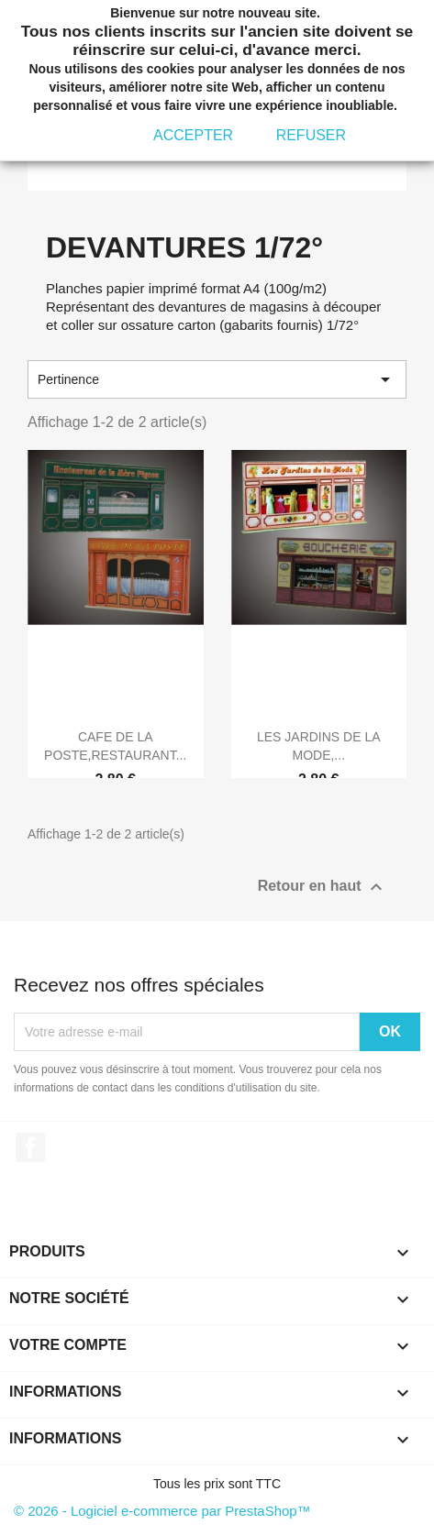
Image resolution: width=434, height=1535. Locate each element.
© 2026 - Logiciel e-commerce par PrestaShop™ (162, 1511)
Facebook (30, 1147)
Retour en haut (322, 887)
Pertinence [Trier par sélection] (217, 379)
